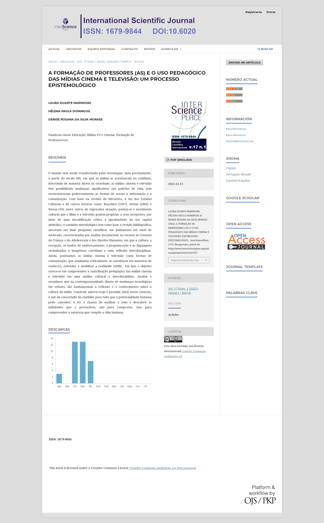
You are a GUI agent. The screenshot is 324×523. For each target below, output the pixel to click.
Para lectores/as (236, 129)
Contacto (130, 49)
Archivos (73, 49)
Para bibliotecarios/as (240, 141)
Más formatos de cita (185, 260)
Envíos (149, 49)
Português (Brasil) (238, 174)
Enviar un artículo (245, 62)
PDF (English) (181, 159)
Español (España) (238, 180)
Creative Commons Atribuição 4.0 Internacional (162, 468)
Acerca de (170, 49)
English (231, 168)
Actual (54, 49)
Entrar (271, 12)
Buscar (265, 49)
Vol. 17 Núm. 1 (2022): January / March (104, 61)
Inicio (52, 61)
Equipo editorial (101, 49)
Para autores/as (236, 135)
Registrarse (253, 12)
